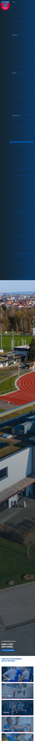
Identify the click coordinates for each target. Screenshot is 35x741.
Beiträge (18, 20)
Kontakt (18, 82)
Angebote (17, 127)
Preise (18, 140)
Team (18, 95)
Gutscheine (19, 94)
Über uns (16, 5)
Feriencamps (19, 133)
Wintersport (19, 66)
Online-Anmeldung (20, 136)
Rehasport (17, 97)
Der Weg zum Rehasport (22, 99)
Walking (18, 71)
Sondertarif (19, 103)
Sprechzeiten (19, 123)
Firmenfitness (20, 90)
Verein (13, 2)
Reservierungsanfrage (21, 112)
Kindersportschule (15, 115)
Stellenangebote (20, 15)
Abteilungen (14, 35)
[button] (22, 142)
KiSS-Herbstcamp (20, 26)
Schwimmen (19, 130)
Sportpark (14, 72)
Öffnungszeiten (20, 80)
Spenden (18, 33)
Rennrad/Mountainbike (21, 52)
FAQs (18, 113)
